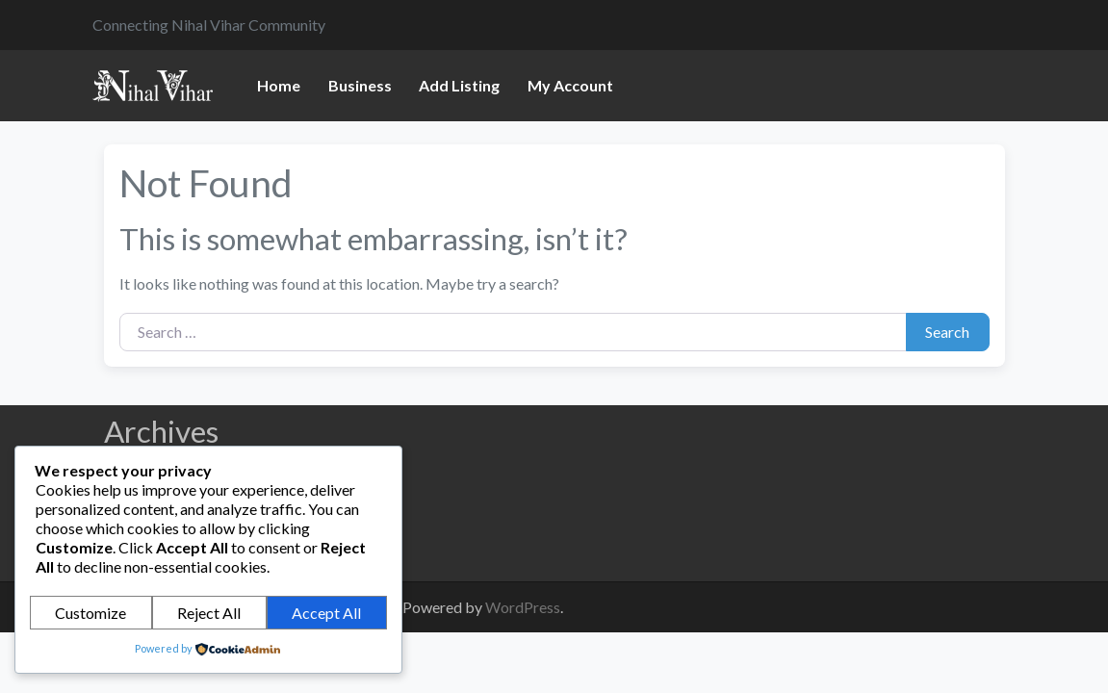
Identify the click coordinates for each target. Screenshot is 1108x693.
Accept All (326, 612)
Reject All (209, 612)
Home (278, 85)
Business (360, 85)
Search (947, 331)
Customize (90, 612)
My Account (570, 85)
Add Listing (459, 85)
